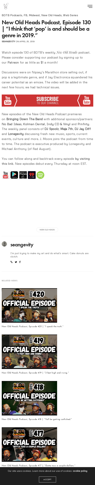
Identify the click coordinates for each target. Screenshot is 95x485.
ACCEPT (47, 479)
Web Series (70, 15)
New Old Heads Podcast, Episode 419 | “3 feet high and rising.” (35, 373)
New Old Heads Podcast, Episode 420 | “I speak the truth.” (33, 326)
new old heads (47, 230)
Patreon (13, 62)
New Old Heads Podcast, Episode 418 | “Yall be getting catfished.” (37, 419)
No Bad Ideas (11, 124)
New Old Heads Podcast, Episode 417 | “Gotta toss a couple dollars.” (38, 465)
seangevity (8, 41)
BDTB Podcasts (12, 15)
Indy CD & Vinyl (59, 124)
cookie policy (80, 471)
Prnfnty (83, 124)
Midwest (34, 15)
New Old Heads (51, 15)
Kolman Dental (34, 124)
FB (25, 15)
